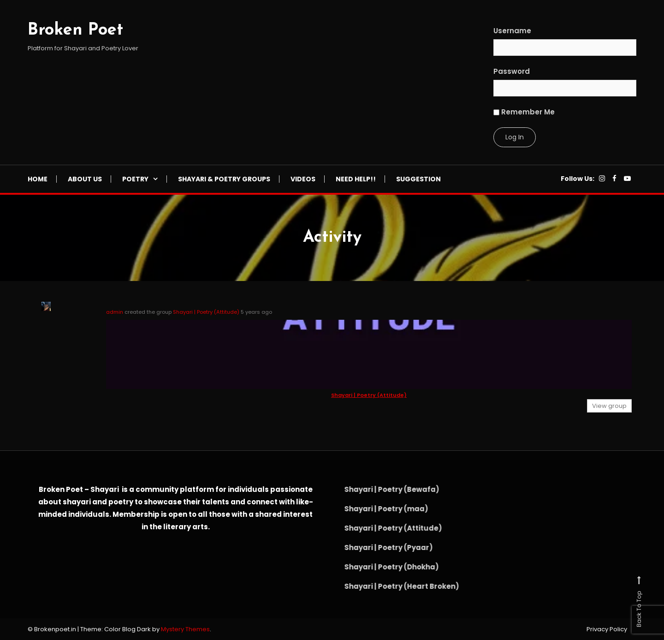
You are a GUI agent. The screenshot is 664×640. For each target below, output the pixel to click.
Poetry (135, 179)
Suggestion (418, 179)
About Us (85, 179)
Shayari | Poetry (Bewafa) (381, 489)
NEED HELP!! (356, 179)
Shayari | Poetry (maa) (376, 509)
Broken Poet (75, 30)
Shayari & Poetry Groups (224, 179)
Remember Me (524, 112)
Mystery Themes (185, 629)
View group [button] (609, 405)
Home (37, 179)
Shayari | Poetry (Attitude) (206, 312)
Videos (302, 179)
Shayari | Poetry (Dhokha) (381, 567)
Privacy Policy (607, 629)
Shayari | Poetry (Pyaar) (378, 547)
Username (512, 31)
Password (511, 71)
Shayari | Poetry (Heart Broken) (391, 586)
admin (114, 312)
